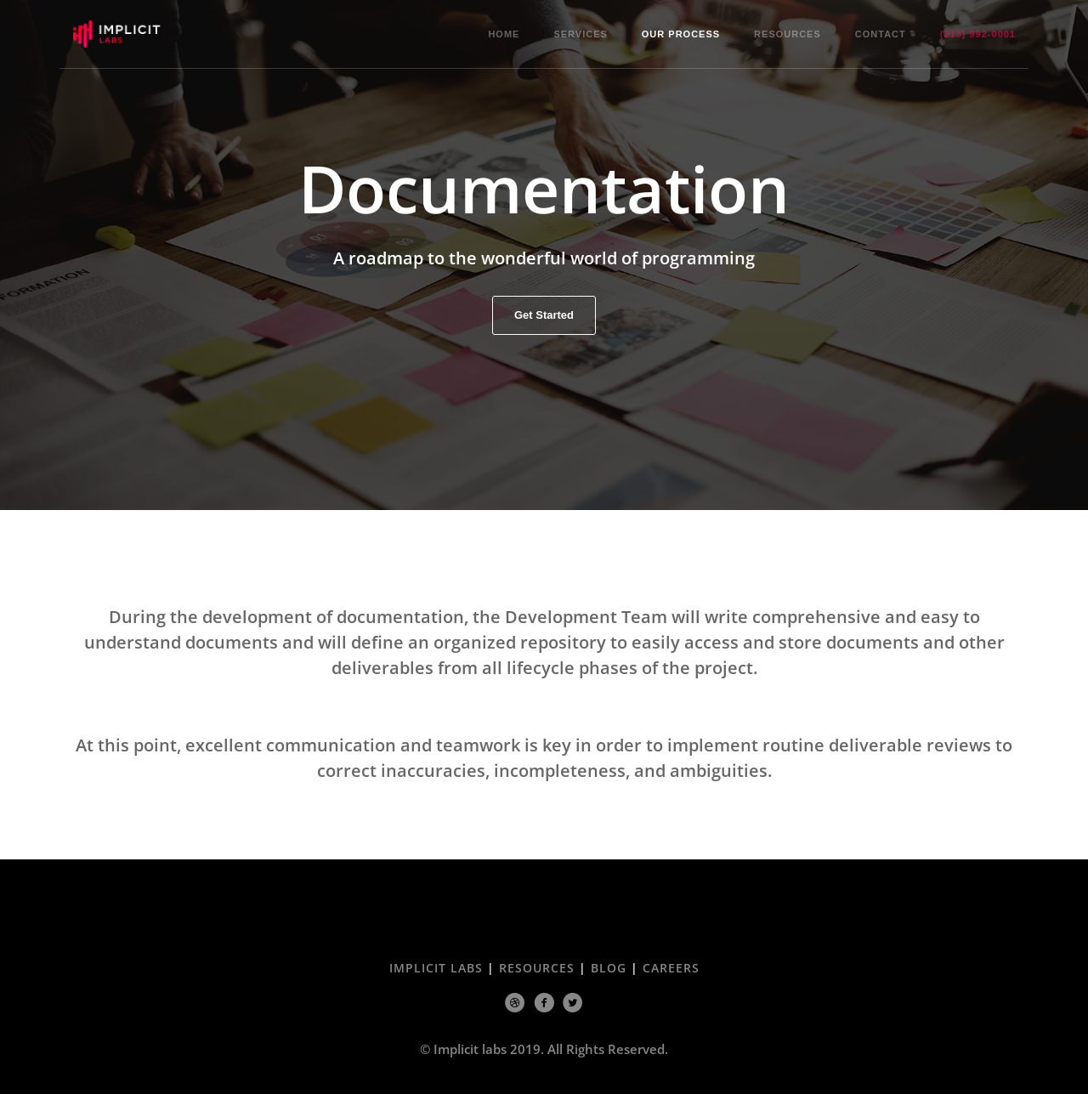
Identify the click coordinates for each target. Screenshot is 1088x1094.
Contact (880, 34)
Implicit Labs (436, 968)
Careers (671, 968)
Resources (787, 34)
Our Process (681, 34)
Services (580, 34)
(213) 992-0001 (978, 34)
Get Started (544, 315)
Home (503, 34)
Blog (608, 968)
